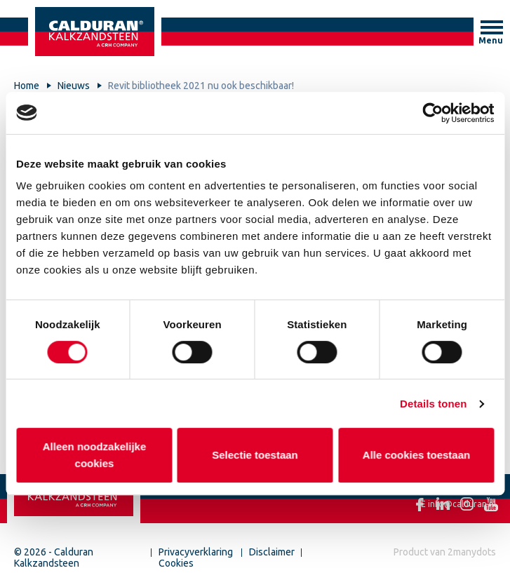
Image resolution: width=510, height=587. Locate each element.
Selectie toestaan (255, 455)
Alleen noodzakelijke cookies (94, 454)
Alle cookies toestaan (415, 455)
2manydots (472, 552)
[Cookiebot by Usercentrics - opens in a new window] (432, 112)
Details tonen (433, 404)
